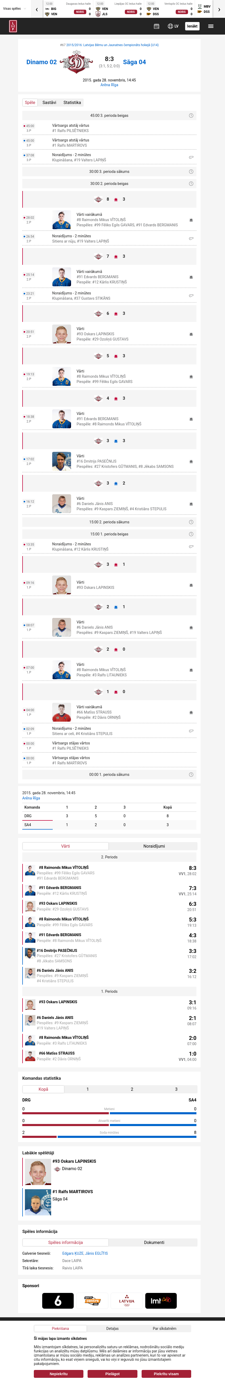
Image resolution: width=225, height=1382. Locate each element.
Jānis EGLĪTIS (96, 1253)
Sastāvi (49, 102)
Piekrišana (60, 1328)
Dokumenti (154, 1242)
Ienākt (192, 26)
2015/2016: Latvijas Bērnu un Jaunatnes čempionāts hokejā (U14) (112, 45)
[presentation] (36, 9)
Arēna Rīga (109, 85)
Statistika (72, 102)
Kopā (43, 1089)
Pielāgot (112, 1374)
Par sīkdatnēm (164, 1328)
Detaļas (112, 1328)
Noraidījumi (154, 846)
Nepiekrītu (58, 1374)
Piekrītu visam (166, 1374)
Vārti (65, 846)
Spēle (30, 102)
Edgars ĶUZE (73, 1253)
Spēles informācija (65, 1242)
